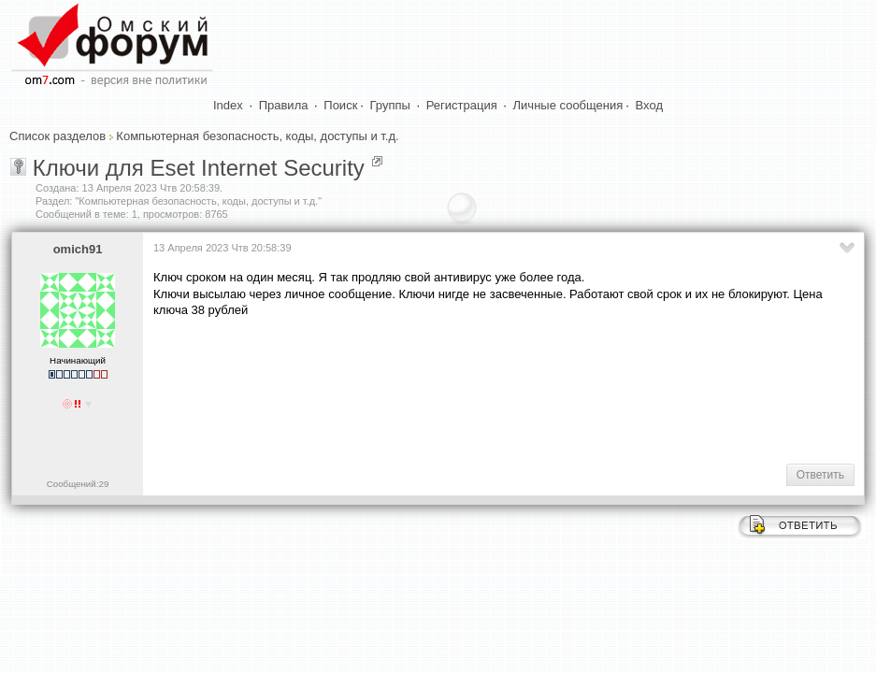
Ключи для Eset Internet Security (199, 167)
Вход (649, 105)
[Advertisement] (493, 389)
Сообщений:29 (78, 484)
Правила (284, 105)
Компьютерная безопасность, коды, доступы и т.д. (257, 136)
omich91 (78, 249)
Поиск (340, 105)
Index (228, 105)
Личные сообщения (568, 105)
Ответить (820, 474)
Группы (390, 105)
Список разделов (57, 136)
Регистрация (461, 105)
